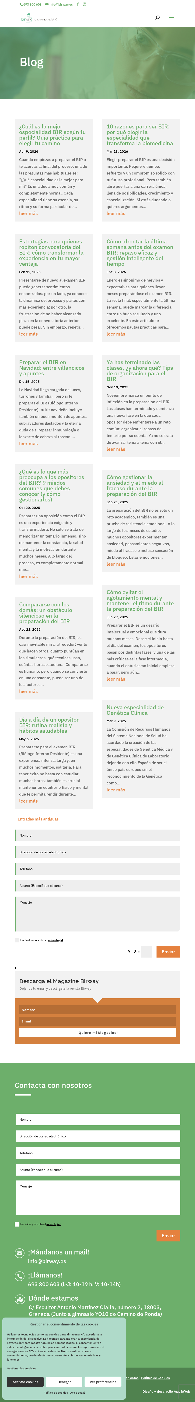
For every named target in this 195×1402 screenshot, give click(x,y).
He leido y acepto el (39, 940)
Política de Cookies (155, 1378)
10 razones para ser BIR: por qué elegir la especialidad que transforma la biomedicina (140, 135)
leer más (28, 213)
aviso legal (55, 940)
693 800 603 (32, 4)
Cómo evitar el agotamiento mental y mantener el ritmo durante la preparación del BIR (140, 600)
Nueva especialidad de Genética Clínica (135, 709)
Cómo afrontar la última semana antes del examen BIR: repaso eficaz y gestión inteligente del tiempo (140, 252)
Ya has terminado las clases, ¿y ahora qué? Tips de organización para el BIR (140, 370)
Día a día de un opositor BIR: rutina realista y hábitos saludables (49, 725)
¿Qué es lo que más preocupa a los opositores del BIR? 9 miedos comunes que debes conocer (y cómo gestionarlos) (51, 485)
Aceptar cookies (25, 1382)
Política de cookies (56, 1392)
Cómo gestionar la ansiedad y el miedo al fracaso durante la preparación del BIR (135, 485)
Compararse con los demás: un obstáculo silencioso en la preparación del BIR (45, 613)
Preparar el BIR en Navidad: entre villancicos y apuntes (51, 367)
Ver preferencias (103, 1382)
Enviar (168, 951)
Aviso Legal (77, 1392)
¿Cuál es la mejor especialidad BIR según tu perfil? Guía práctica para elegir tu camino (52, 135)
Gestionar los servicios (21, 1368)
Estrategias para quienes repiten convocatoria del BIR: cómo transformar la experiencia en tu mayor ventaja (51, 252)
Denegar (64, 1382)
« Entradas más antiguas (37, 819)
